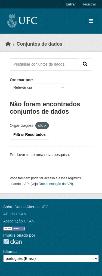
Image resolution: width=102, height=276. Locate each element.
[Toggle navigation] (91, 21)
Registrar (89, 4)
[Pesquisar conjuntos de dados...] (44, 64)
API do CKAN (14, 214)
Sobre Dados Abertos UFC (25, 207)
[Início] (8, 44)
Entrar (71, 4)
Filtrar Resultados (29, 134)
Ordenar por (21, 80)
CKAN (12, 242)
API (27, 184)
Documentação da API (55, 184)
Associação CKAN (18, 221)
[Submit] (85, 64)
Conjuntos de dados (39, 44)
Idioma (9, 251)
